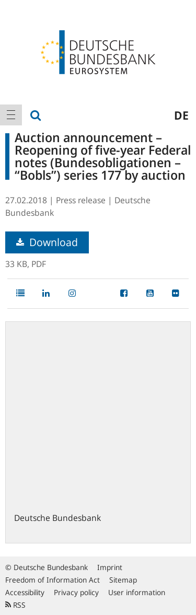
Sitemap (123, 580)
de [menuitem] (181, 115)
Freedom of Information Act (52, 580)
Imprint (109, 567)
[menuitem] (11, 115)
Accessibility (24, 592)
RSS (15, 605)
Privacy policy (76, 592)
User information (136, 592)
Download (47, 242)
